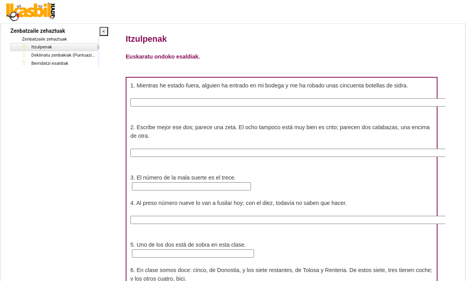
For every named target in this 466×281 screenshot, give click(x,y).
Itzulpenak (54, 47)
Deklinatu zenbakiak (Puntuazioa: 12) (82, 56)
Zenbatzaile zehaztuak (62, 39)
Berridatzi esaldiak (63, 64)
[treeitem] (68, 48)
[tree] (68, 52)
